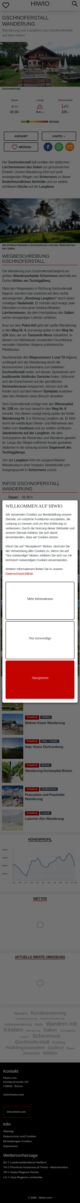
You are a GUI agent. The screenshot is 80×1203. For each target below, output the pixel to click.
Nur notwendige (40, 638)
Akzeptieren (40, 678)
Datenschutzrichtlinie (19, 573)
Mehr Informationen (40, 599)
